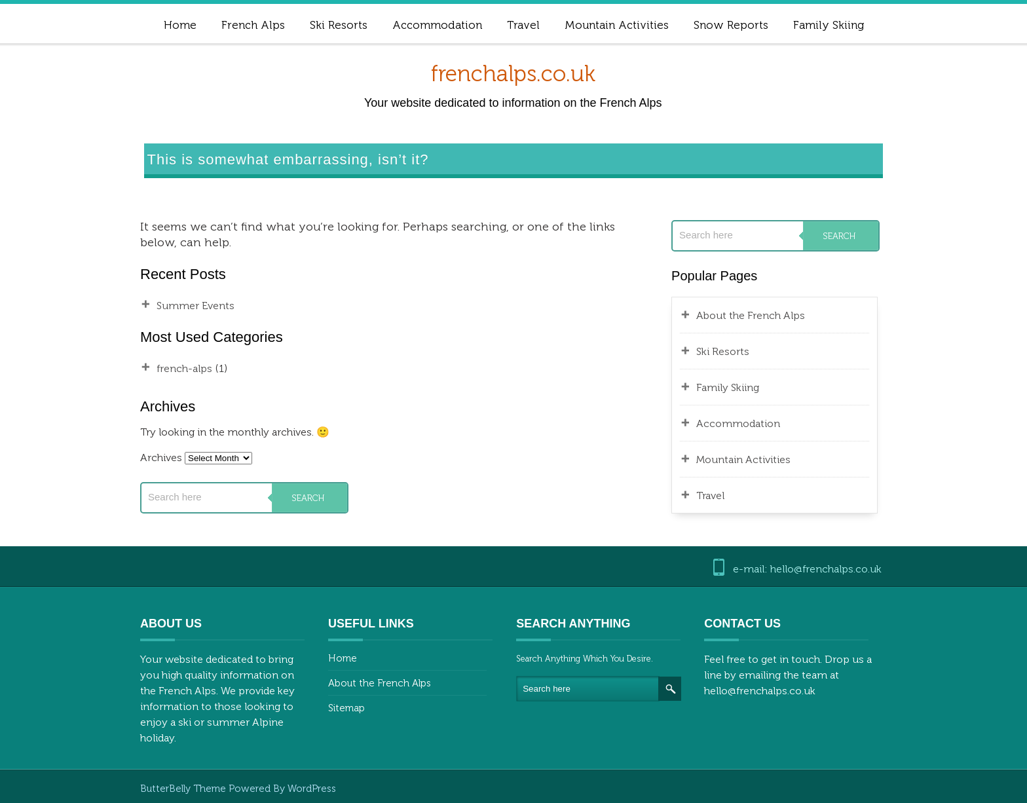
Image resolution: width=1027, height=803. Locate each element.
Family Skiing (828, 24)
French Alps (253, 24)
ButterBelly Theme (184, 788)
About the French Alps (750, 315)
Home (180, 24)
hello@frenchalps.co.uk (759, 690)
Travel (523, 24)
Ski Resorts (338, 24)
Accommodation (437, 24)
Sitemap (346, 708)
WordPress (312, 788)
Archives (161, 457)
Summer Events (195, 305)
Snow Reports (731, 24)
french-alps (184, 368)
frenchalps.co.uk (513, 73)
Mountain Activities (617, 24)
